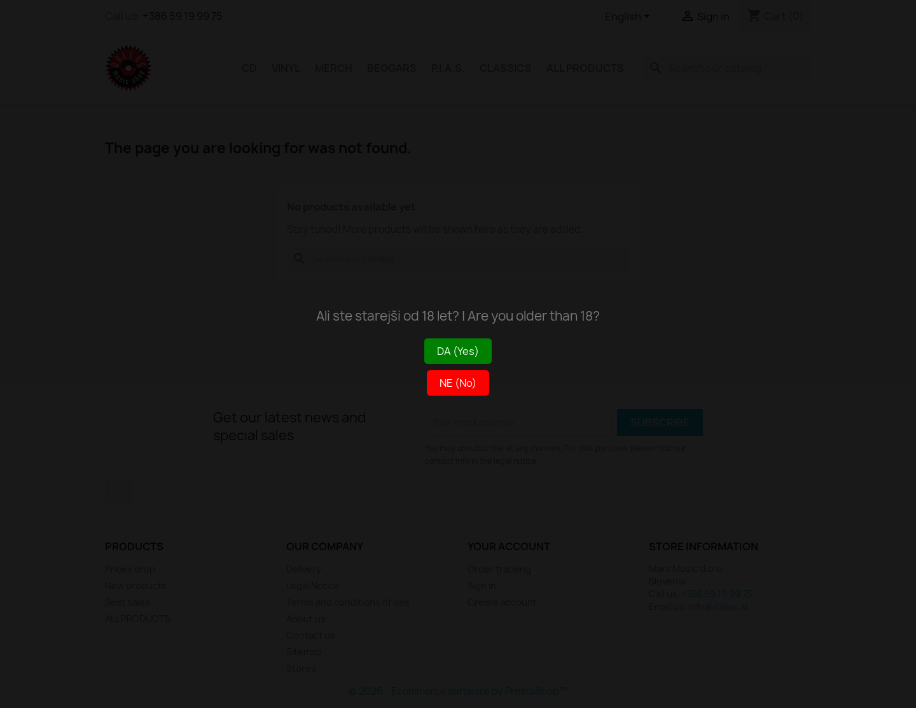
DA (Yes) (458, 351)
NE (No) (458, 383)
